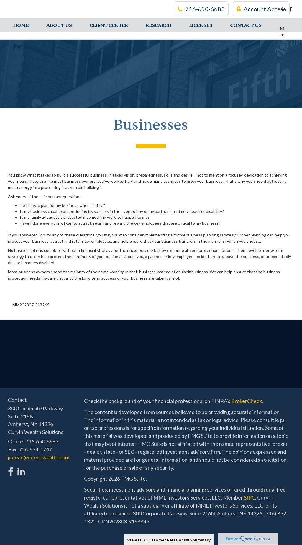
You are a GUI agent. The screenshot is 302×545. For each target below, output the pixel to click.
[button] (59, 25)
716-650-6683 (201, 8)
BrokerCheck (246, 401)
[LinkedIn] (283, 9)
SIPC (249, 497)
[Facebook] (290, 9)
